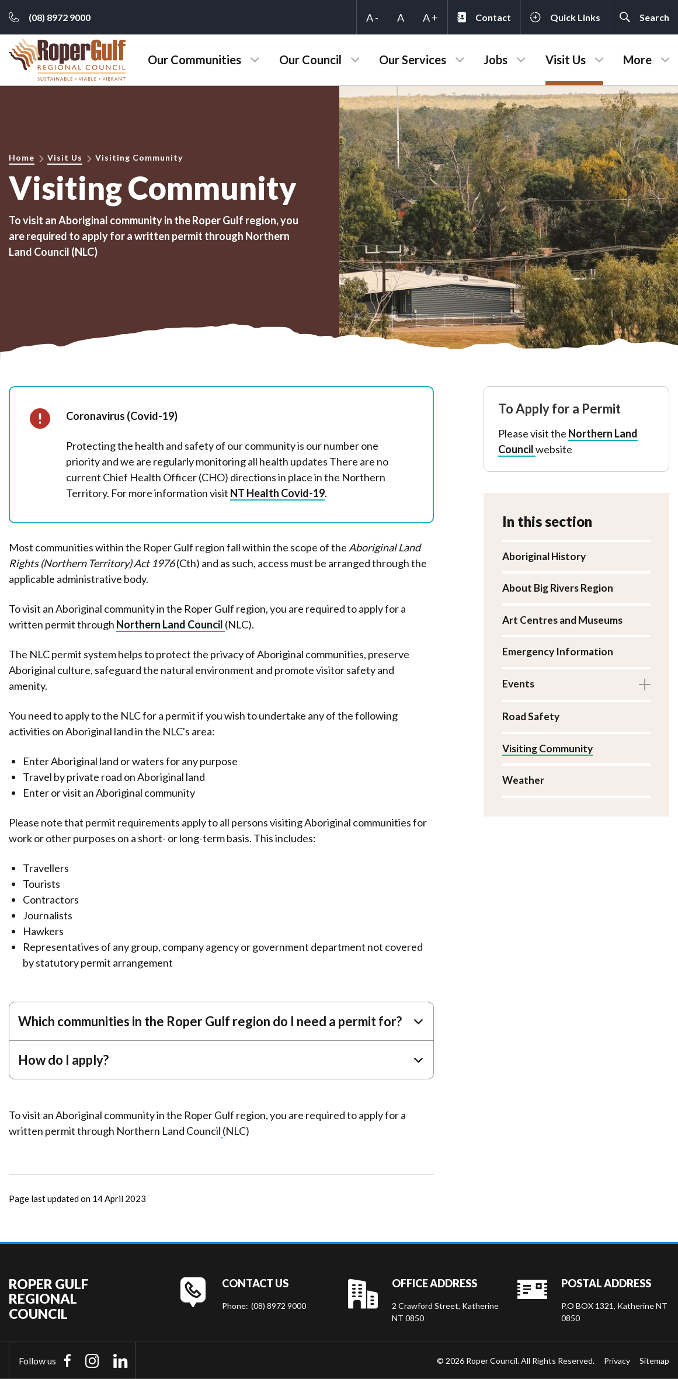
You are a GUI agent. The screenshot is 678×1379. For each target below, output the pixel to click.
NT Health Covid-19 (277, 493)
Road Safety (532, 719)
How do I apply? (63, 1060)
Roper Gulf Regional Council (49, 1299)
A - (372, 17)
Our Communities (194, 60)
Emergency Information (558, 653)
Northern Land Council (170, 624)
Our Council (310, 60)
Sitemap (654, 1361)
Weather (523, 783)
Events (519, 685)
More (637, 60)
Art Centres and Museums (564, 620)
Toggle (645, 686)
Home (21, 157)
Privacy (617, 1361)
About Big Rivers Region (559, 588)
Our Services (412, 60)
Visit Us (565, 60)
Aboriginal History (546, 556)
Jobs (495, 60)
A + (430, 17)
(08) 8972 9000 (278, 1306)
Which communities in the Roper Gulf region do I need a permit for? (210, 1021)
